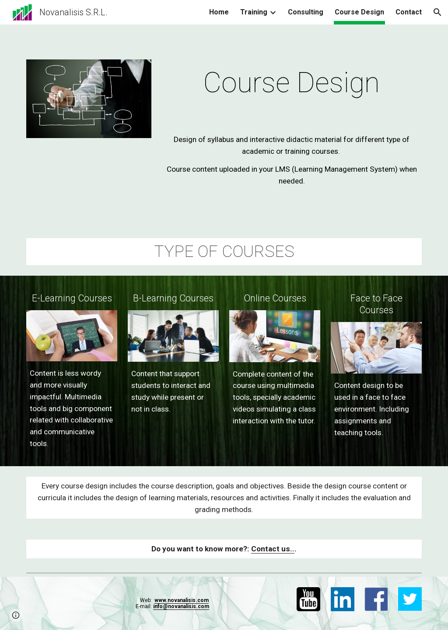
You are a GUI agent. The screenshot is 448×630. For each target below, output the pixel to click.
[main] (291, 83)
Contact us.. (272, 548)
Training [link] (253, 12)
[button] (437, 12)
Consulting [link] (305, 12)
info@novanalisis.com (181, 606)
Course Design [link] (359, 12)
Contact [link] (409, 12)
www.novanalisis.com (181, 600)
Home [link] (219, 12)
